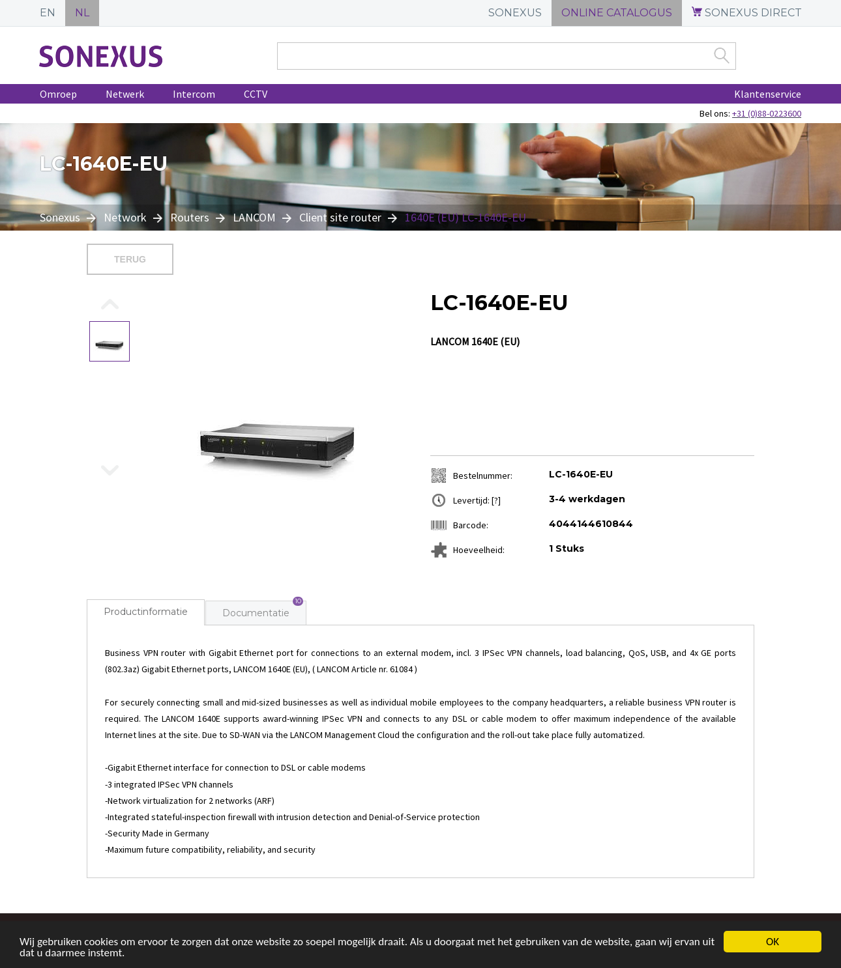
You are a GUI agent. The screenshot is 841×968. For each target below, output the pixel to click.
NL (82, 13)
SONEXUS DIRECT (747, 13)
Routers (189, 217)
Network (125, 217)
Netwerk (125, 93)
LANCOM (254, 217)
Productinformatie (146, 611)
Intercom (194, 93)
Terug (130, 259)
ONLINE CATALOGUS (616, 13)
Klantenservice (767, 93)
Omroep (58, 93)
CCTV (255, 93)
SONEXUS (515, 13)
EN (47, 13)
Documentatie (255, 613)
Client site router (340, 217)
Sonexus (61, 217)
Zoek (721, 55)
